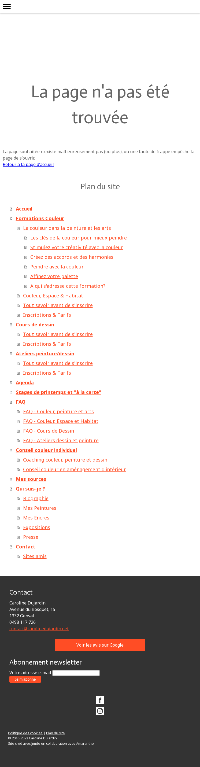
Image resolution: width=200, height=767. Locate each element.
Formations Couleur (40, 218)
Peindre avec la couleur (57, 266)
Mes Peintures (39, 508)
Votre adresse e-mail (30, 673)
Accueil (24, 208)
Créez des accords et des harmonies (71, 257)
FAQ (20, 402)
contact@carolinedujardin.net (39, 629)
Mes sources (31, 479)
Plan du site (55, 733)
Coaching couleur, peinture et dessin (65, 459)
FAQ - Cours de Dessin (48, 430)
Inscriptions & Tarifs (47, 315)
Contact (25, 546)
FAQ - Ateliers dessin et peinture (61, 440)
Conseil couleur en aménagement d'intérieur (74, 469)
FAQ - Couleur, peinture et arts (58, 411)
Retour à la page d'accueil (28, 164)
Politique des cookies (25, 733)
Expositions (36, 527)
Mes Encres (36, 517)
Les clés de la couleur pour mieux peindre (78, 237)
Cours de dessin (35, 324)
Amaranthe (85, 743)
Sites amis (35, 556)
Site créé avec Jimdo (24, 743)
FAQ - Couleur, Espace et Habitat (60, 421)
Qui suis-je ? (30, 488)
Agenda (25, 382)
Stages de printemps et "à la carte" (58, 392)
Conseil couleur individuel (46, 450)
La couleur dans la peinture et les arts (67, 228)
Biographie (36, 498)
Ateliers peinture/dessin (45, 353)
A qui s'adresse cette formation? (67, 286)
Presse (30, 537)
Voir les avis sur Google (100, 645)
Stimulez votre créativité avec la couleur (76, 247)
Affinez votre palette (54, 276)
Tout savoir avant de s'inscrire (58, 305)
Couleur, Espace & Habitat (53, 295)
